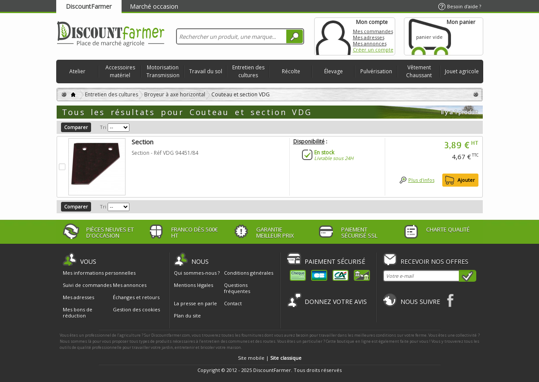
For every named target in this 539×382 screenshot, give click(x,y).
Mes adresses (368, 37)
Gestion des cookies (136, 310)
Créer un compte (373, 49)
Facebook (450, 300)
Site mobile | (270, 358)
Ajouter (466, 180)
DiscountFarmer (89, 6)
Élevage (333, 71)
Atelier (77, 71)
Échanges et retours (136, 297)
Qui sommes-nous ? (197, 272)
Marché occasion (154, 6)
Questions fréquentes (237, 288)
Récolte (291, 71)
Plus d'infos (421, 180)
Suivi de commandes (87, 285)
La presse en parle (195, 303)
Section (142, 141)
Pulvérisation (376, 71)
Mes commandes (373, 31)
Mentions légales (193, 285)
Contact (233, 303)
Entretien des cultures (248, 71)
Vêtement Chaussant (419, 71)
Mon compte (333, 36)
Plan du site (187, 315)
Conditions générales (248, 272)
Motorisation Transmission (163, 71)
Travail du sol (205, 71)
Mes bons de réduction (77, 313)
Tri (103, 127)
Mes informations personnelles (99, 273)
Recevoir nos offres (434, 261)
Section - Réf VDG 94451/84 (165, 153)
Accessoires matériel (120, 71)
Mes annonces (369, 43)
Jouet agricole (462, 71)
